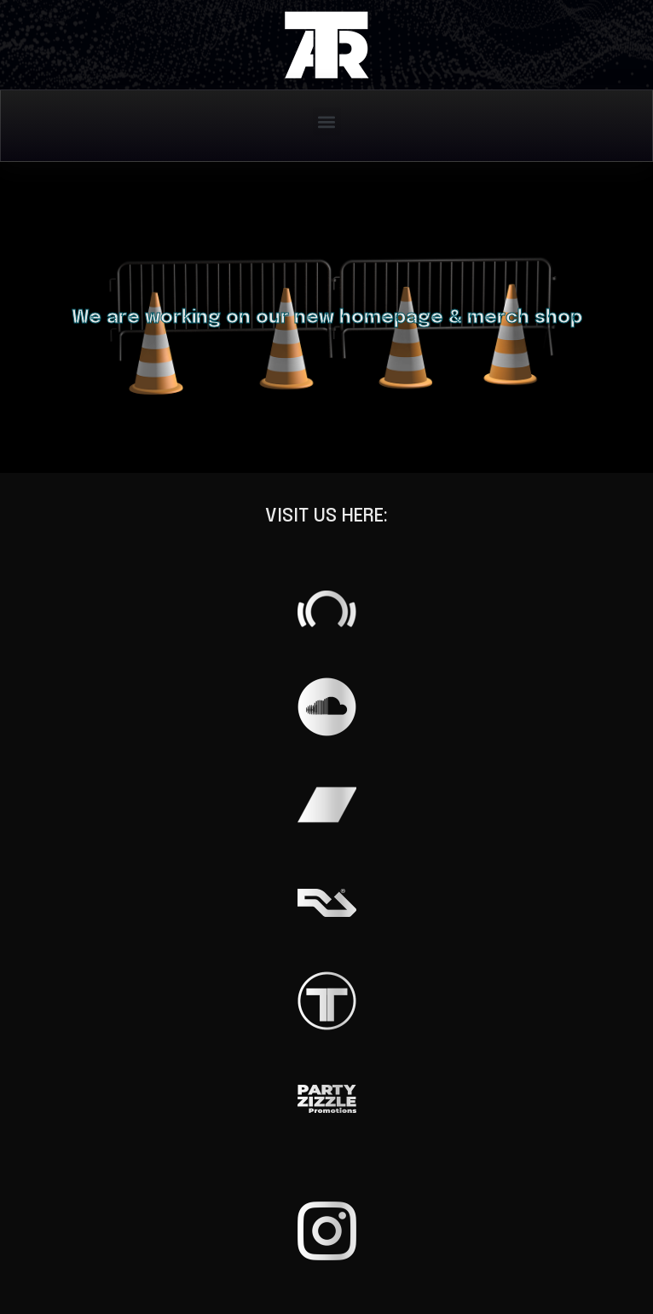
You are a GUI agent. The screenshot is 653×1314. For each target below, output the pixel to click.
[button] (327, 121)
